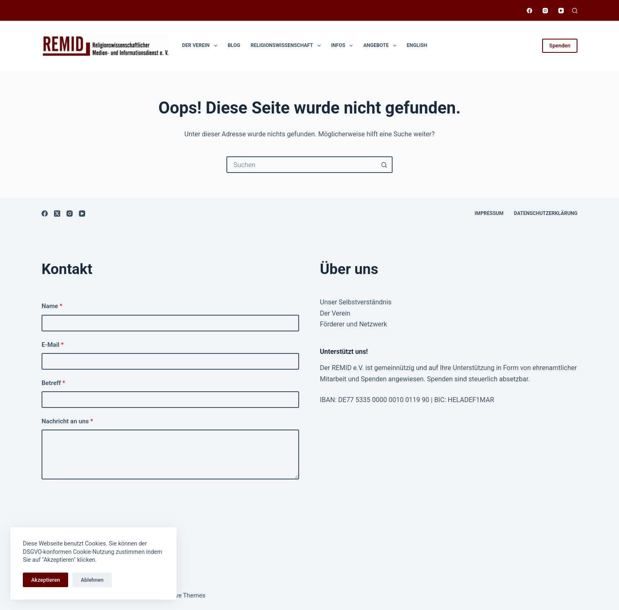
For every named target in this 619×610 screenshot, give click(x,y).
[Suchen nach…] (301, 164)
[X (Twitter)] (57, 213)
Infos (343, 46)
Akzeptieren (45, 580)
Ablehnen (92, 580)
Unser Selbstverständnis (355, 302)
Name (52, 306)
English (417, 45)
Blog (234, 45)
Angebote (381, 46)
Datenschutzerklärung (545, 213)
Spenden (559, 45)
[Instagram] (545, 10)
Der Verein (201, 46)
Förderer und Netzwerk (353, 324)
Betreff (53, 383)
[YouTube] (561, 10)
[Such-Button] (384, 164)
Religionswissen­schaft (287, 46)
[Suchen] (574, 10)
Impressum (489, 213)
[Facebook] (529, 10)
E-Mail (53, 344)
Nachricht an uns (67, 421)
